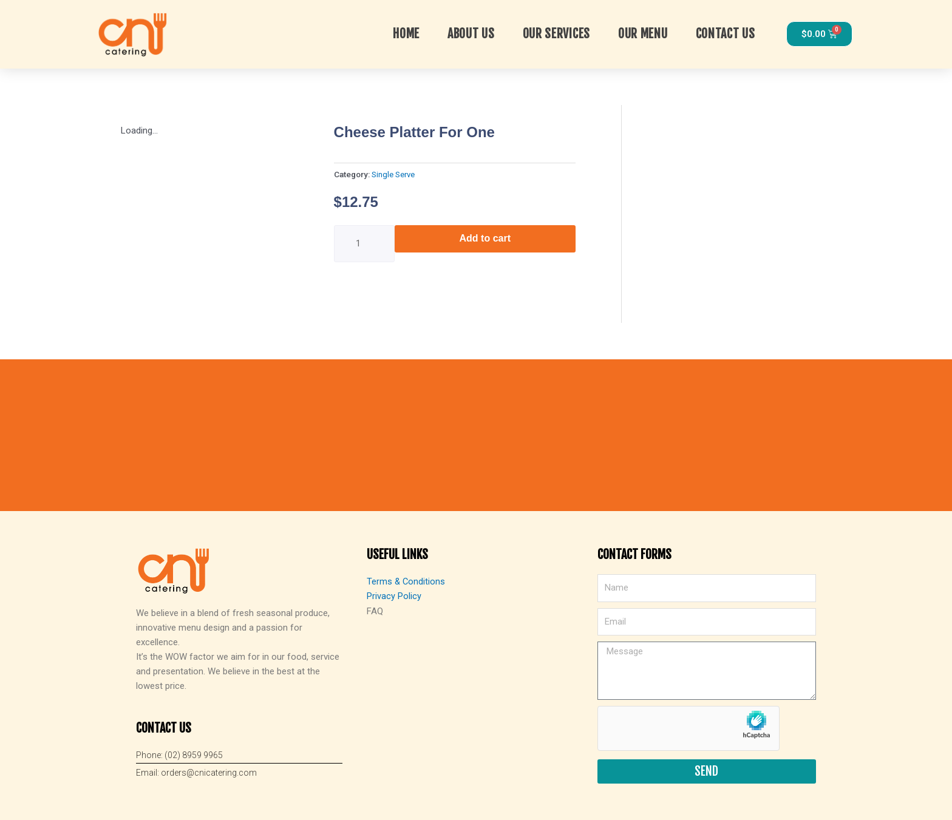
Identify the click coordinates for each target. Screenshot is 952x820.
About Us (471, 33)
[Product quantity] (364, 243)
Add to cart (485, 238)
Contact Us (725, 33)
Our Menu (643, 33)
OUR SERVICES (556, 33)
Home (406, 33)
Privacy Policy (394, 596)
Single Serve (393, 174)
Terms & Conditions (406, 581)
